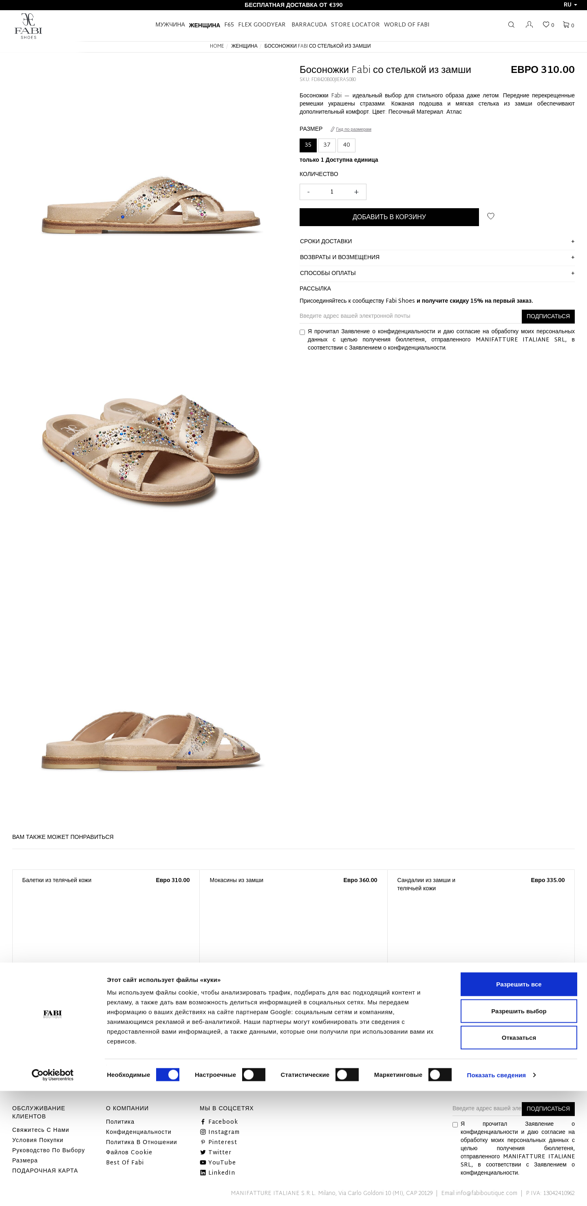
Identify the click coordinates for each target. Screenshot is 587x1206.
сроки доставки (326, 242)
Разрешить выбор (518, 1125)
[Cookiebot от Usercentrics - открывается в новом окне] (52, 1190)
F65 (229, 25)
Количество (319, 175)
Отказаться (519, 1152)
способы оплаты (328, 273)
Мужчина (170, 25)
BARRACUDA (309, 25)
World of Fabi (407, 25)
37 (327, 145)
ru (570, 5)
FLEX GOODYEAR (262, 25)
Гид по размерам (351, 129)
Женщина (205, 25)
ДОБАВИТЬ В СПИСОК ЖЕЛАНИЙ (490, 216)
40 (346, 145)
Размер (311, 129)
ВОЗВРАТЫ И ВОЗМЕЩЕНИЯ (340, 258)
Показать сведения (496, 1189)
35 (308, 145)
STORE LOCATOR (355, 25)
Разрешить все (518, 1099)
